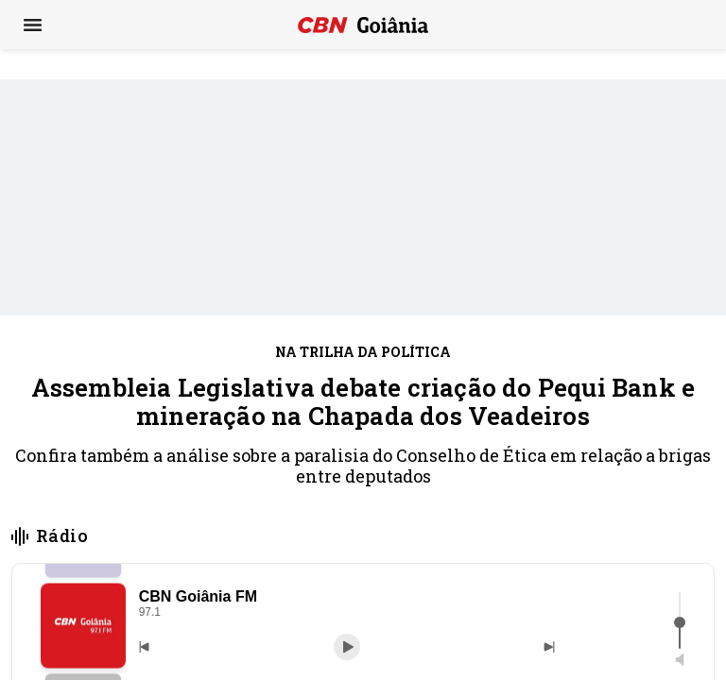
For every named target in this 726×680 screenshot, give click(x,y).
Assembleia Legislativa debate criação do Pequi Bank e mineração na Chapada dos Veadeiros (363, 401)
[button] (83, 626)
